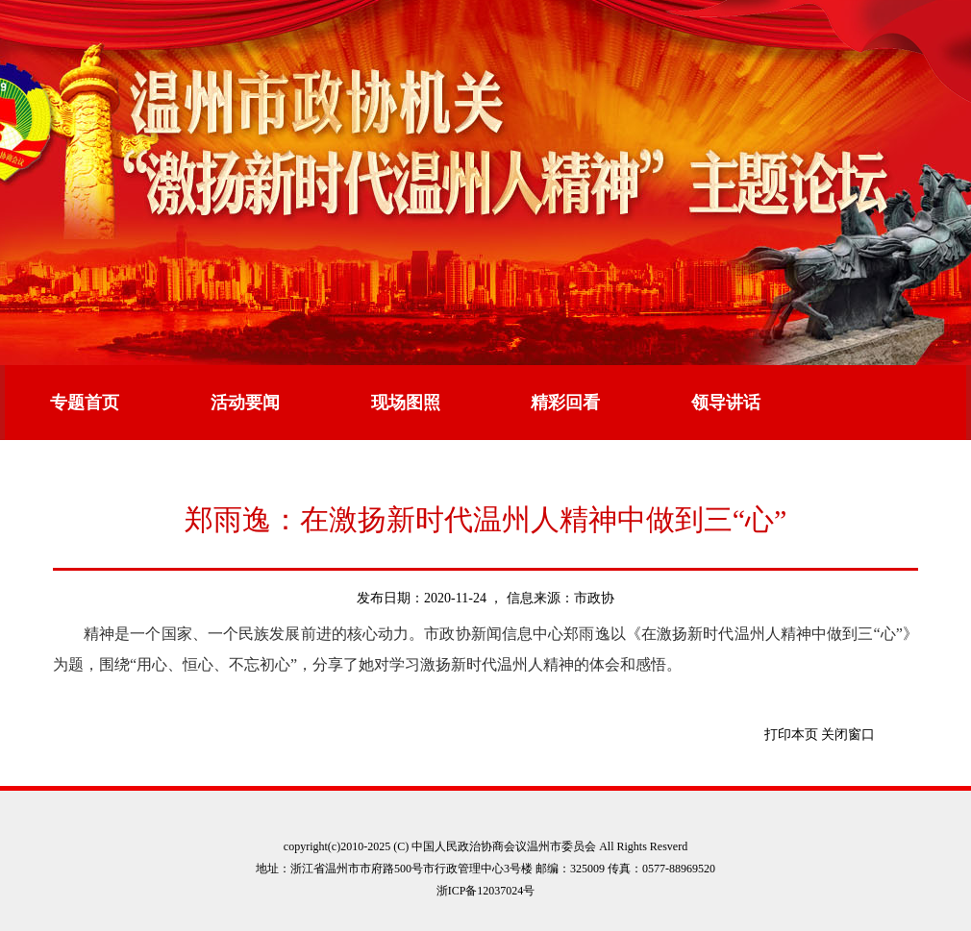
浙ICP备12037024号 (485, 890)
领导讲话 (725, 402)
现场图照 (405, 402)
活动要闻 (245, 402)
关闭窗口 (848, 734)
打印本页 (791, 734)
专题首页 (84, 402)
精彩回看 (565, 402)
